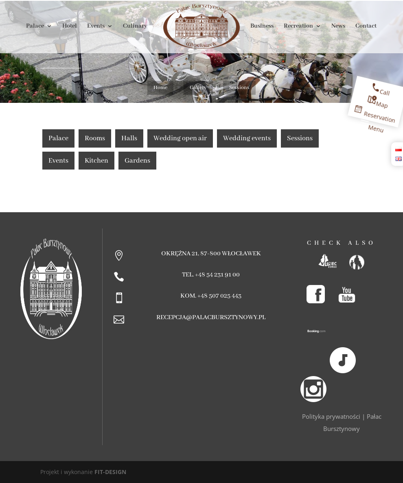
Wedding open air (180, 138)
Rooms (95, 138)
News (338, 26)
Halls (129, 138)
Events (96, 26)
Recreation (298, 26)
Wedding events (247, 138)
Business (262, 26)
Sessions (300, 138)
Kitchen (96, 161)
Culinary (135, 26)
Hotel (69, 26)
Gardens (137, 161)
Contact (366, 26)
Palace (35, 26)
